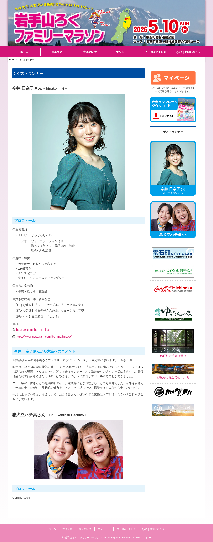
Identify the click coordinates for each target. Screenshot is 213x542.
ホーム (52, 529)
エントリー (104, 529)
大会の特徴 (85, 529)
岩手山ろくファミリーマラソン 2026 (85, 537)
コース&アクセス (126, 529)
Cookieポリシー (142, 537)
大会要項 (67, 529)
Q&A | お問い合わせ (153, 529)
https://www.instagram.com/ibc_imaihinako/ (44, 336)
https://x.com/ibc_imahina (32, 329)
